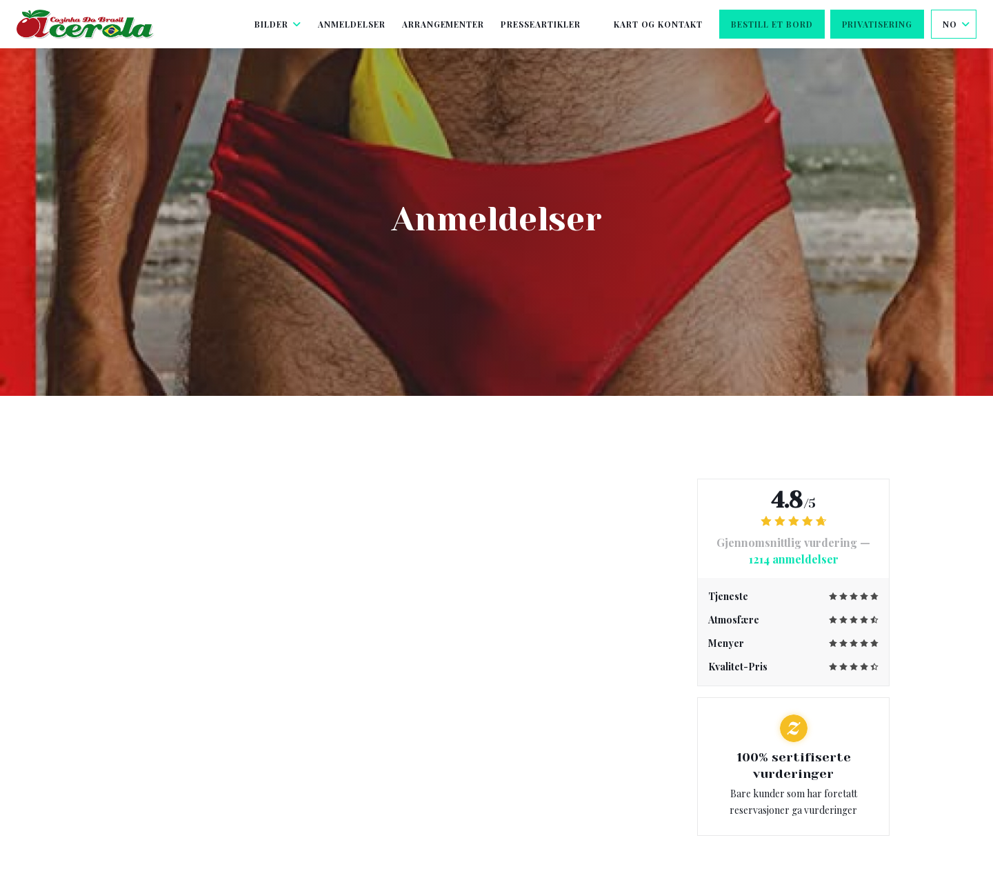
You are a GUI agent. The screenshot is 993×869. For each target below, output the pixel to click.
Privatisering (877, 24)
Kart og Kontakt (658, 24)
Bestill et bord (771, 24)
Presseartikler (540, 24)
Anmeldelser (351, 24)
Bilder (277, 24)
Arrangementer (443, 24)
